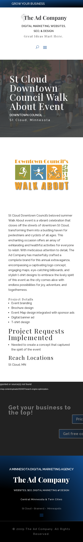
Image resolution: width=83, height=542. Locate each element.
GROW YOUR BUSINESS (28, 3)
